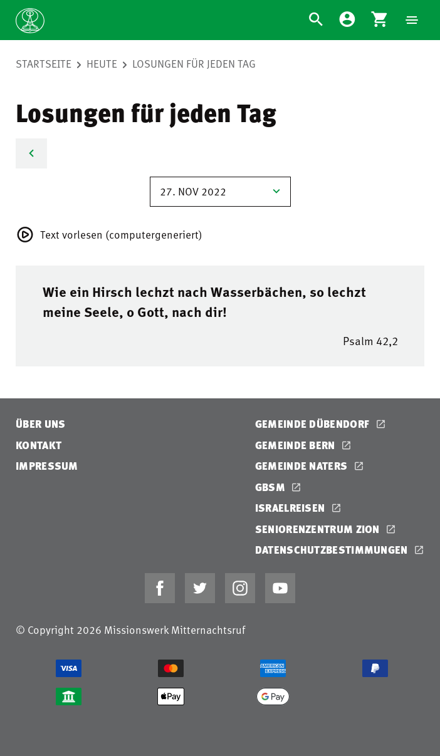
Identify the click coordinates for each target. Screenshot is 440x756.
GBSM (271, 487)
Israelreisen (291, 507)
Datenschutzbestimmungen (333, 549)
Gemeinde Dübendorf (313, 424)
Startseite (43, 63)
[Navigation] (411, 20)
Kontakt (38, 445)
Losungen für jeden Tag (194, 63)
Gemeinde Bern (296, 445)
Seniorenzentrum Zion (318, 529)
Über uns (40, 424)
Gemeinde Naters (302, 466)
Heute (101, 63)
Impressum (47, 466)
